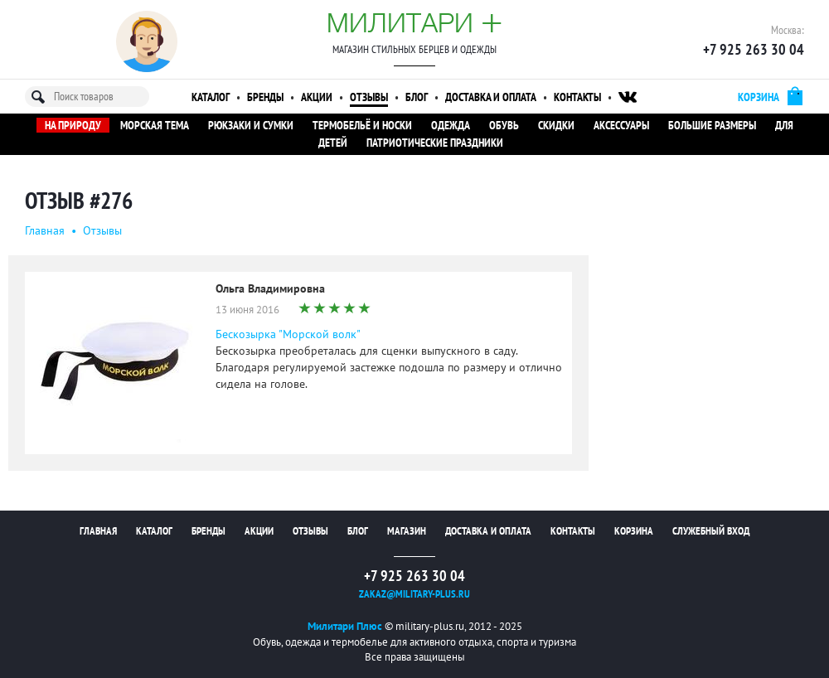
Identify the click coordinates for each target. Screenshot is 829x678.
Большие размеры (712, 125)
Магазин (406, 531)
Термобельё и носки (362, 125)
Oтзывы (102, 230)
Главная (45, 230)
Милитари (414, 22)
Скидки (556, 125)
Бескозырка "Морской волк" (288, 334)
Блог (416, 97)
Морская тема (154, 125)
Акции (316, 97)
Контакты (577, 97)
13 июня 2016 (247, 310)
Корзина (633, 531)
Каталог (210, 97)
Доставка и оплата (490, 97)
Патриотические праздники (434, 142)
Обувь (504, 125)
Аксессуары (621, 125)
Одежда (450, 125)
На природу (73, 125)
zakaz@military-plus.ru (414, 594)
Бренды (265, 97)
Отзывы (369, 97)
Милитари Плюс (345, 626)
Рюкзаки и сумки (250, 125)
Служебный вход (710, 531)
